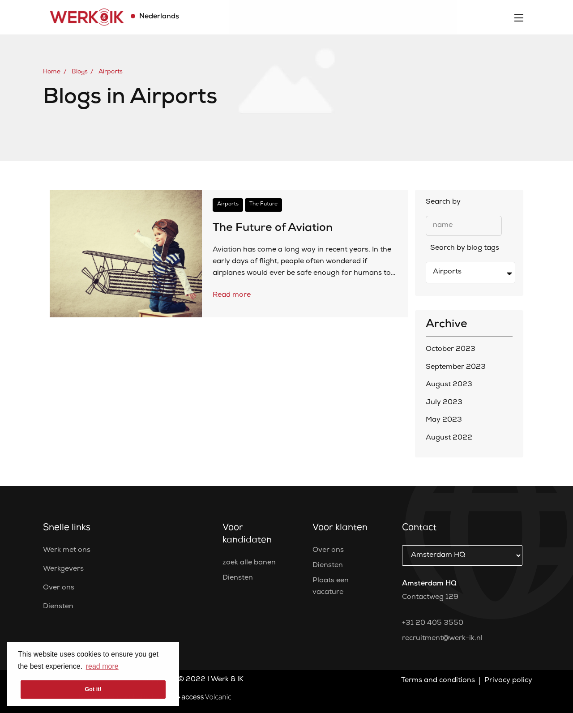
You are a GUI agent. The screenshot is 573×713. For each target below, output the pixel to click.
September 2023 (456, 367)
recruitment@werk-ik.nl (442, 638)
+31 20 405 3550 (432, 623)
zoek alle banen (249, 563)
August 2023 (449, 385)
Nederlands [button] (158, 17)
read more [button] (102, 666)
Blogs (80, 72)
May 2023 (444, 420)
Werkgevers (63, 569)
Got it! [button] (93, 689)
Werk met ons (66, 550)
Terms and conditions (438, 680)
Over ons (58, 588)
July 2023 (444, 402)
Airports (110, 72)
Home (51, 72)
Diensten (58, 607)
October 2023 (450, 349)
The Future (263, 204)
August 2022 (449, 438)
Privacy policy (508, 680)
